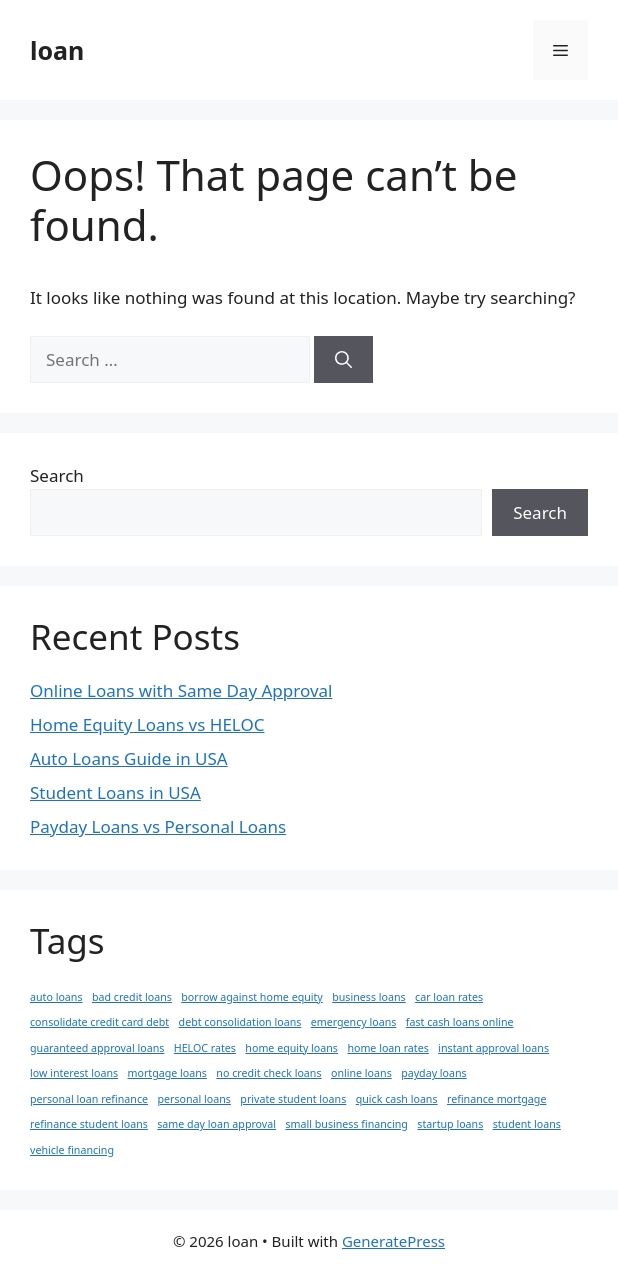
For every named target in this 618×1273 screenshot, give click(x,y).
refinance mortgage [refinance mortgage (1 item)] (496, 1099)
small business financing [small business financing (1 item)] (346, 1124)
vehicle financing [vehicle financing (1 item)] (72, 1150)
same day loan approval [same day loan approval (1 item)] (216, 1124)
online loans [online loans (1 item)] (361, 1073)
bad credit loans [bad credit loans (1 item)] (132, 997)
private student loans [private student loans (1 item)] (293, 1099)
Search (57, 475)
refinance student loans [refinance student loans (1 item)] (89, 1124)
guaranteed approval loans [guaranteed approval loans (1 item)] (97, 1048)
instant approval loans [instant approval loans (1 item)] (493, 1048)
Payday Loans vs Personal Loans (158, 826)
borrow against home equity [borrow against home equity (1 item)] (252, 997)
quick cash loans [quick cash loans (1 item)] (397, 1099)
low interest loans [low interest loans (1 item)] (74, 1073)
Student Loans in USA (115, 792)
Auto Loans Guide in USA (129, 758)
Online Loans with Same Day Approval (181, 690)
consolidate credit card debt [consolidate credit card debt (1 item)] (99, 1022)
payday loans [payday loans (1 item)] (434, 1073)
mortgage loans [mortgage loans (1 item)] (167, 1073)
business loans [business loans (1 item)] (368, 997)
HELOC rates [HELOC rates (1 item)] (205, 1048)
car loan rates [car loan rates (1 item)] (449, 997)
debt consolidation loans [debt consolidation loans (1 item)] (240, 1022)
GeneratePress (393, 1241)
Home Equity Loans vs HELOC (147, 724)
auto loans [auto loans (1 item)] (56, 997)
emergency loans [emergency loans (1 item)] (354, 1022)
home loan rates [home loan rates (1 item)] (387, 1048)
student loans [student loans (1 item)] (527, 1124)
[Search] (343, 360)
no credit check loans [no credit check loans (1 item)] (268, 1073)
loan (57, 50)
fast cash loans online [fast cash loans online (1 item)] (460, 1022)
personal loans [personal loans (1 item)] (193, 1099)
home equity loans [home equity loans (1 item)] (291, 1048)
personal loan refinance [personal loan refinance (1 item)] (89, 1099)
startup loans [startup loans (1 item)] (450, 1124)
